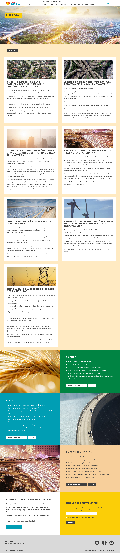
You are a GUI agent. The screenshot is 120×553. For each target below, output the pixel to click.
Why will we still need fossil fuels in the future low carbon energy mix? (88, 474)
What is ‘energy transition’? (76, 457)
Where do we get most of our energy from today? (82, 468)
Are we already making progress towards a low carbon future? (86, 460)
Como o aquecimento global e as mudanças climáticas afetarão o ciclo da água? (30, 412)
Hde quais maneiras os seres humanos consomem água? (25, 422)
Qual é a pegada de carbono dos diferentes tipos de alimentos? (87, 370)
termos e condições (87, 517)
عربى (51, 1)
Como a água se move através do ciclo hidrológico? (23, 408)
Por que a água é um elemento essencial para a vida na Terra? (27, 405)
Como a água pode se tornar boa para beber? (22, 419)
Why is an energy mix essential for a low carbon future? (84, 471)
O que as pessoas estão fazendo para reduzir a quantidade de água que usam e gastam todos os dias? (30, 429)
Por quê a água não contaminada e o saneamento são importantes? (28, 416)
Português (55, 1)
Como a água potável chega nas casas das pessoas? (24, 425)
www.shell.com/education (14, 544)
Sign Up (70, 522)
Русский (47, 1)
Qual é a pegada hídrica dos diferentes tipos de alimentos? (85, 373)
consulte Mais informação (76, 385)
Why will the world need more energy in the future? (83, 466)
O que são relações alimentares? (78, 364)
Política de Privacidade (107, 550)
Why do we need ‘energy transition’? (79, 463)
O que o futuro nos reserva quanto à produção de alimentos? (86, 367)
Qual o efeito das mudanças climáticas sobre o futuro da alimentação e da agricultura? (90, 377)
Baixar (92, 385)
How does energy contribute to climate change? (82, 477)
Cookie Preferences (90, 550)
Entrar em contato (14, 527)
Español (60, 1)
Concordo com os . (80, 517)
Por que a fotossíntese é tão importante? (79, 361)
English (43, 1)
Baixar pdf (12, 50)
